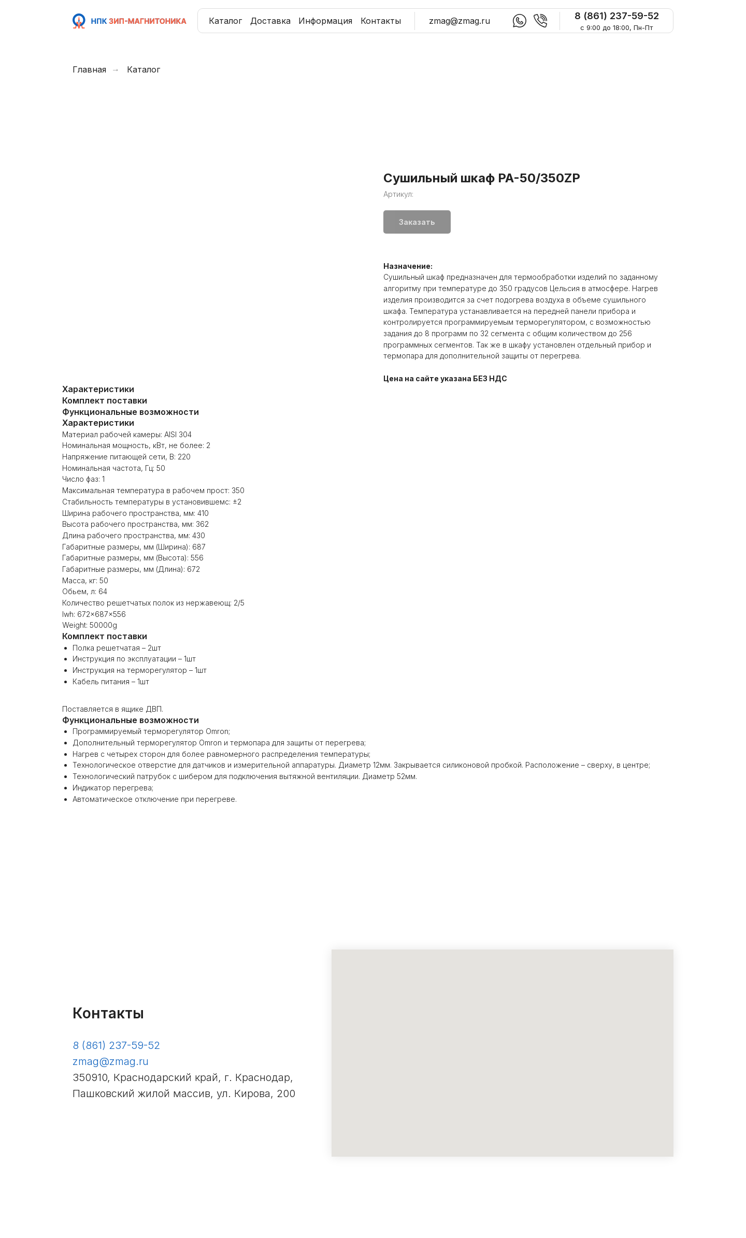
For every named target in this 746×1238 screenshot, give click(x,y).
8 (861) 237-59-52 (116, 1048)
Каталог (143, 70)
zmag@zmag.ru (111, 1064)
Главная (89, 70)
